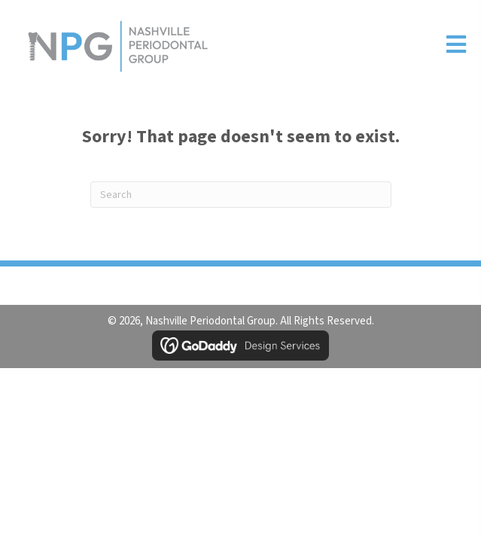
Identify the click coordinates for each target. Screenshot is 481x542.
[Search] (240, 194)
